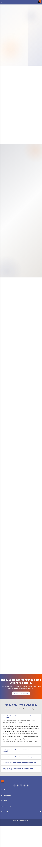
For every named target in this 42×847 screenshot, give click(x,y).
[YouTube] (28, 785)
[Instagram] (24, 785)
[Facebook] (14, 785)
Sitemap (11, 824)
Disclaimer (30, 824)
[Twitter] (18, 785)
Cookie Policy (23, 824)
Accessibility (17, 824)
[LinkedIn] (21, 785)
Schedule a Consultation (21, 693)
